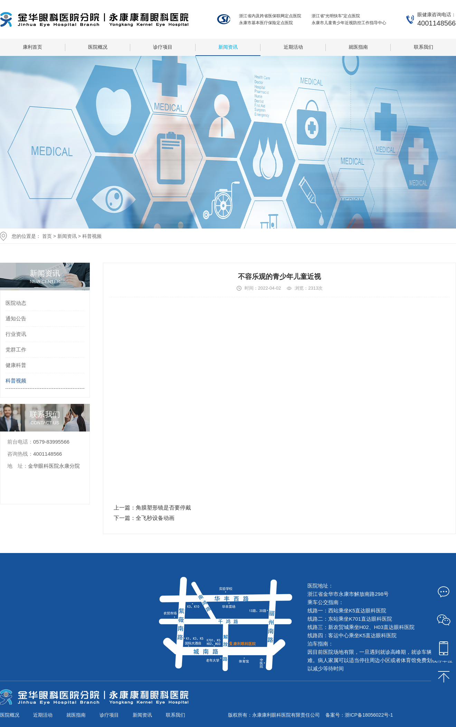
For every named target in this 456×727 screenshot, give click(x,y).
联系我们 (423, 47)
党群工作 (16, 349)
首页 (47, 236)
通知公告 (16, 318)
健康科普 (16, 365)
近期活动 (293, 47)
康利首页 (32, 47)
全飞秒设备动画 (155, 518)
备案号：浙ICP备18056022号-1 (359, 715)
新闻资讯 (228, 47)
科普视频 (92, 236)
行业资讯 (16, 334)
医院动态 (16, 303)
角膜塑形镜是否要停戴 (163, 508)
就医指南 (358, 47)
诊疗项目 (162, 47)
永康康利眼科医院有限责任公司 (94, 19)
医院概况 (97, 47)
